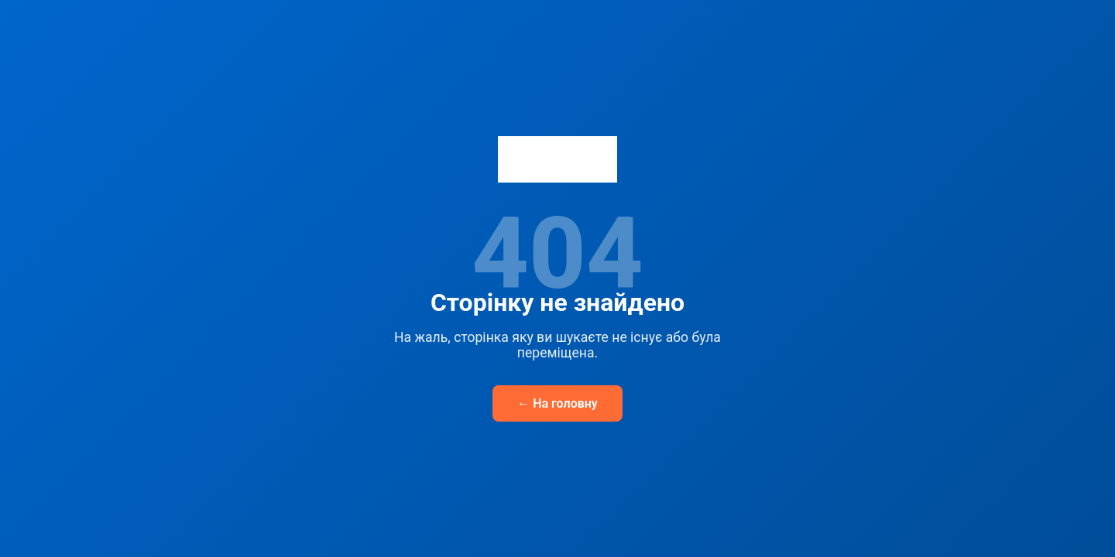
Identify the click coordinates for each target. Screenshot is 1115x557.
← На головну (557, 403)
